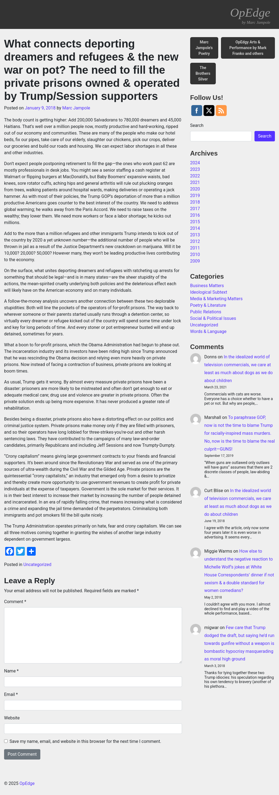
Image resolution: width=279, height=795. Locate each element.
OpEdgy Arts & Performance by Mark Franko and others (247, 48)
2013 (195, 234)
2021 (195, 182)
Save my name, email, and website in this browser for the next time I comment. (85, 741)
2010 (195, 254)
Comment (15, 601)
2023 (195, 169)
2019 (195, 195)
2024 (195, 162)
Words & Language (208, 331)
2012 (195, 241)
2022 (195, 175)
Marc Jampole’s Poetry (204, 48)
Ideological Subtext (208, 292)
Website (12, 717)
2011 (195, 248)
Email (11, 694)
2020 (195, 189)
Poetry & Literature (208, 305)
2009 (195, 261)
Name (11, 671)
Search (197, 125)
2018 (195, 202)
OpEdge (250, 15)
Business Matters (207, 285)
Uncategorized (37, 564)
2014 (195, 228)
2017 (195, 208)
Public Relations (205, 311)
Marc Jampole (76, 108)
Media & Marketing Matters (216, 298)
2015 (195, 221)
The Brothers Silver (203, 73)
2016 (195, 215)
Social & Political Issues (213, 318)
